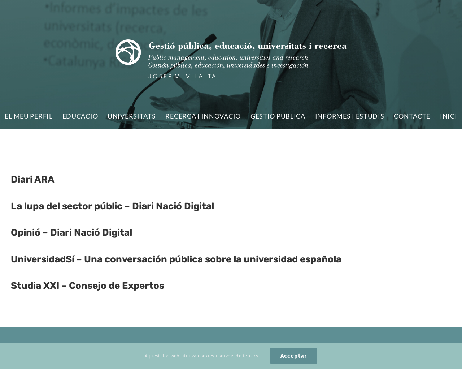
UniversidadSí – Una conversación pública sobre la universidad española (176, 259)
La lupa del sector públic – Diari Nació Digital (112, 206)
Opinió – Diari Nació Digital (71, 232)
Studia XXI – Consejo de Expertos (87, 285)
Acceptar (293, 355)
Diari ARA (33, 179)
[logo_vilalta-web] (231, 43)
